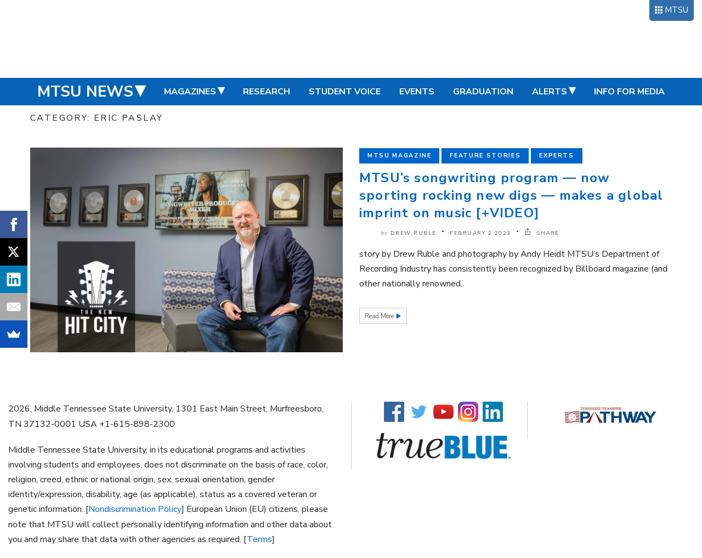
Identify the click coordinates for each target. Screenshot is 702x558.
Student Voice (345, 92)
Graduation (483, 92)
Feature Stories (485, 155)
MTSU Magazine (399, 155)
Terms (259, 539)
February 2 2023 (480, 233)
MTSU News (85, 91)
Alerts (549, 92)
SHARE (541, 233)
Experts (556, 155)
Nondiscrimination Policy (135, 509)
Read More (380, 316)
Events (416, 92)
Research (266, 92)
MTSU (676, 9)
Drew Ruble (413, 233)
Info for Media (629, 92)
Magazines (190, 92)
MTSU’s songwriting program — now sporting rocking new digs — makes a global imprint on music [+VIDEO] (511, 195)
